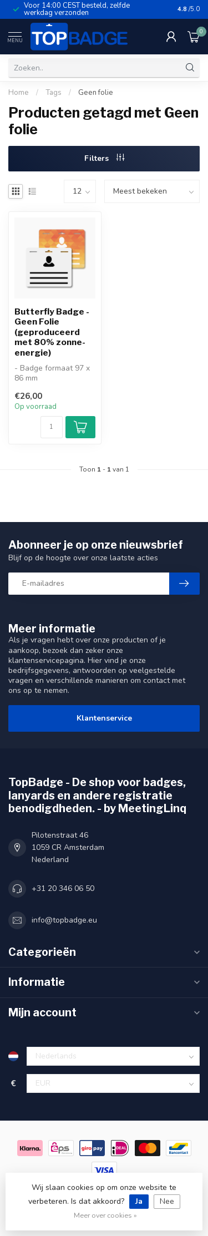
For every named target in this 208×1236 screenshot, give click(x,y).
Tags (53, 93)
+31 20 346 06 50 (63, 888)
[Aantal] (51, 427)
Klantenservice (104, 718)
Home (18, 93)
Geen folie (95, 93)
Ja (139, 1201)
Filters (104, 158)
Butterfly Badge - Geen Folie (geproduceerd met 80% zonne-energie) (51, 332)
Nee (167, 1201)
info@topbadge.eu (64, 920)
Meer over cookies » (105, 1215)
